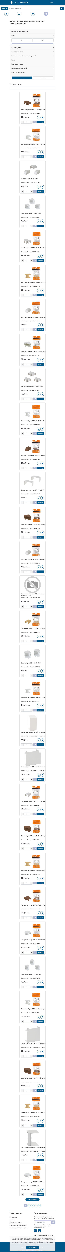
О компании (13, 1217)
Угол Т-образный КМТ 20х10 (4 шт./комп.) (34, 767)
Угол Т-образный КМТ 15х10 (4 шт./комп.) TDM (36, 248)
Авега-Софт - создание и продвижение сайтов (32, 1250)
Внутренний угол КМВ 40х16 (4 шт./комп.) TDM (36, 1009)
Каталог (4, 8)
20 (40, 1205)
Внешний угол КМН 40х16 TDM (31, 663)
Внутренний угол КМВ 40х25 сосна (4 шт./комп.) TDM (38, 870)
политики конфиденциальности (42, 1226)
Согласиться (32, 1247)
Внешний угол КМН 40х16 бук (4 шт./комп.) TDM (36, 524)
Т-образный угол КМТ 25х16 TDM (32, 386)
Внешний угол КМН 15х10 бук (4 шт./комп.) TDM (36, 1078)
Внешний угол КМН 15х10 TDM (31, 213)
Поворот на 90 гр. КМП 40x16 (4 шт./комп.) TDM (36, 939)
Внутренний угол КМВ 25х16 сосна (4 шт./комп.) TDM (38, 1112)
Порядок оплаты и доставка (18, 1225)
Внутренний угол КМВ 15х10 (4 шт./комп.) (34, 1147)
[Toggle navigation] (51, 2)
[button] (32, 36)
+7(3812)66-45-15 (21, 2)
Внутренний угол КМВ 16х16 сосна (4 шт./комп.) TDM (38, 282)
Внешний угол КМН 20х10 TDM (31, 974)
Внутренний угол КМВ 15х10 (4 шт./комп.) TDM (36, 421)
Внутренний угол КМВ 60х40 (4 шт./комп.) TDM (36, 697)
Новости (12, 1220)
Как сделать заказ (15, 1222)
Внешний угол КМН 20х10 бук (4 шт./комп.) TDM (36, 836)
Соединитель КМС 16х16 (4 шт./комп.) (33, 732)
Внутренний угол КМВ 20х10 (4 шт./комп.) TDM (36, 144)
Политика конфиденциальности (20, 1228)
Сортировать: (15, 84)
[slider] (11, 44)
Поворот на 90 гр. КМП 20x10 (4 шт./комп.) (35, 1043)
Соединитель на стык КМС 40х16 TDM (33, 490)
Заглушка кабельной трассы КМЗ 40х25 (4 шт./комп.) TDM (40, 317)
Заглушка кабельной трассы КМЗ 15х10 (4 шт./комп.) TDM (40, 559)
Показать (22, 78)
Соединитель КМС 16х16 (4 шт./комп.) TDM (35, 801)
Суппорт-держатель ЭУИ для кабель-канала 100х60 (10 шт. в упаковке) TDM (41, 594)
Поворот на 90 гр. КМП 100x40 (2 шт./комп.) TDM (37, 1182)
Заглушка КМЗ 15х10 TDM (29, 178)
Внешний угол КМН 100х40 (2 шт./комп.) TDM (36, 351)
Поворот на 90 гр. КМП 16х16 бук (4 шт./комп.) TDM (37, 905)
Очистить (43, 78)
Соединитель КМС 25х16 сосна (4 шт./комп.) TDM (37, 628)
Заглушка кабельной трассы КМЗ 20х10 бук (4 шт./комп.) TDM (41, 455)
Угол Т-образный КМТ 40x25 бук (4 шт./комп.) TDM (37, 109)
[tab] (32, 31)
